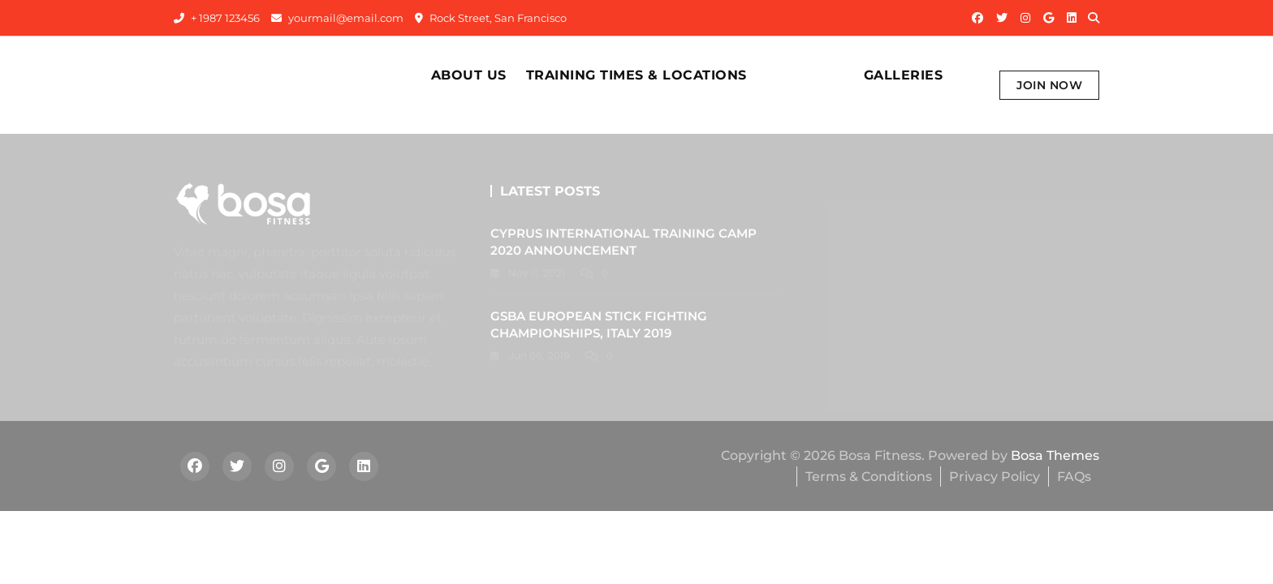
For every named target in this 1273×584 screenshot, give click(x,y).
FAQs (1074, 476)
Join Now (1049, 85)
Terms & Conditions (868, 476)
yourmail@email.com (337, 17)
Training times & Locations (636, 75)
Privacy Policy (994, 476)
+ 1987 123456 (217, 17)
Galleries (903, 75)
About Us (469, 75)
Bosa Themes (1055, 455)
